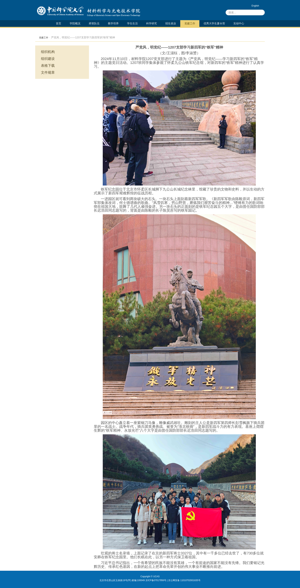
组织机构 (48, 52)
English (255, 5)
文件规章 (48, 72)
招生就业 (170, 23)
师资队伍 (94, 23)
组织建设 (48, 59)
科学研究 (151, 23)
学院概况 (75, 23)
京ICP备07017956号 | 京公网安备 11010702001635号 (173, 580)
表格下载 (48, 66)
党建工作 (189, 23)
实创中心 (238, 23)
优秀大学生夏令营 (214, 23)
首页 (58, 23)
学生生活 (132, 23)
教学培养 (113, 23)
